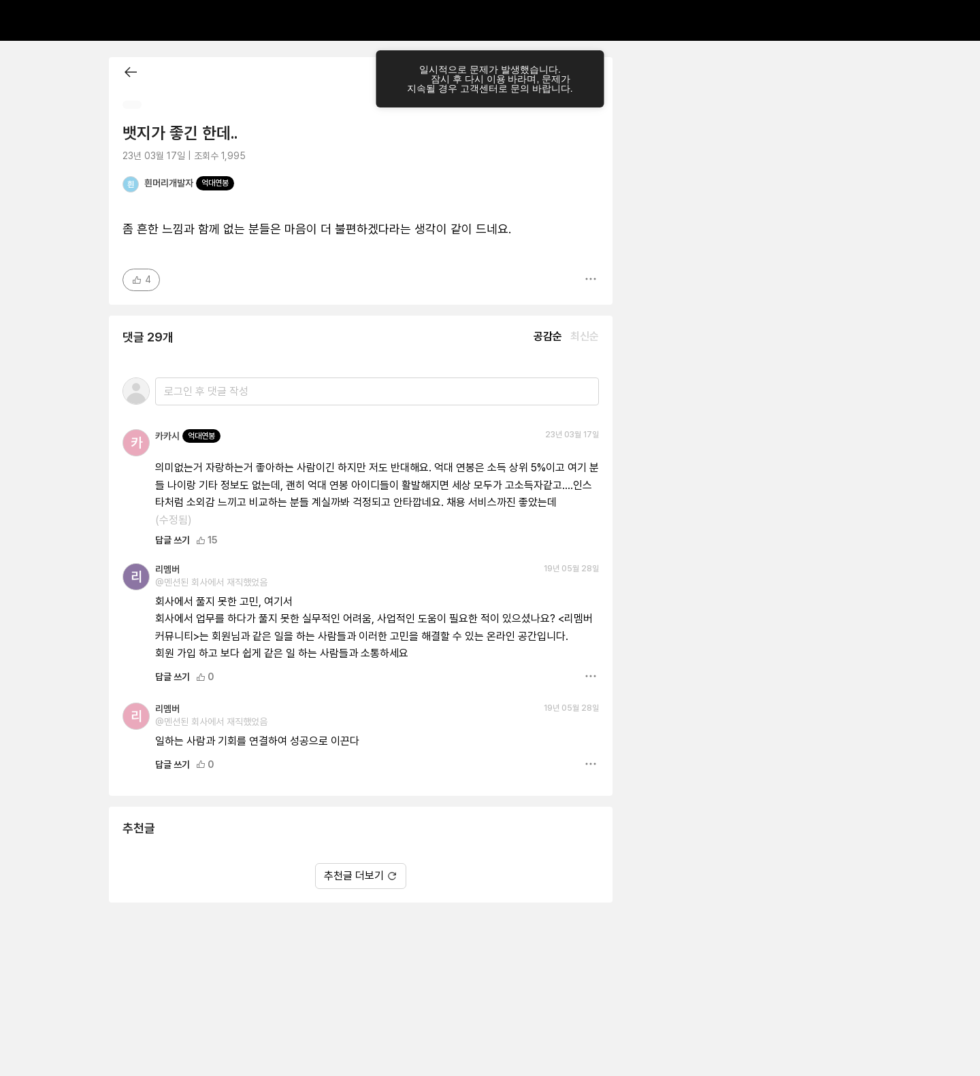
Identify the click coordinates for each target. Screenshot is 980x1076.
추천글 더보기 (360, 875)
